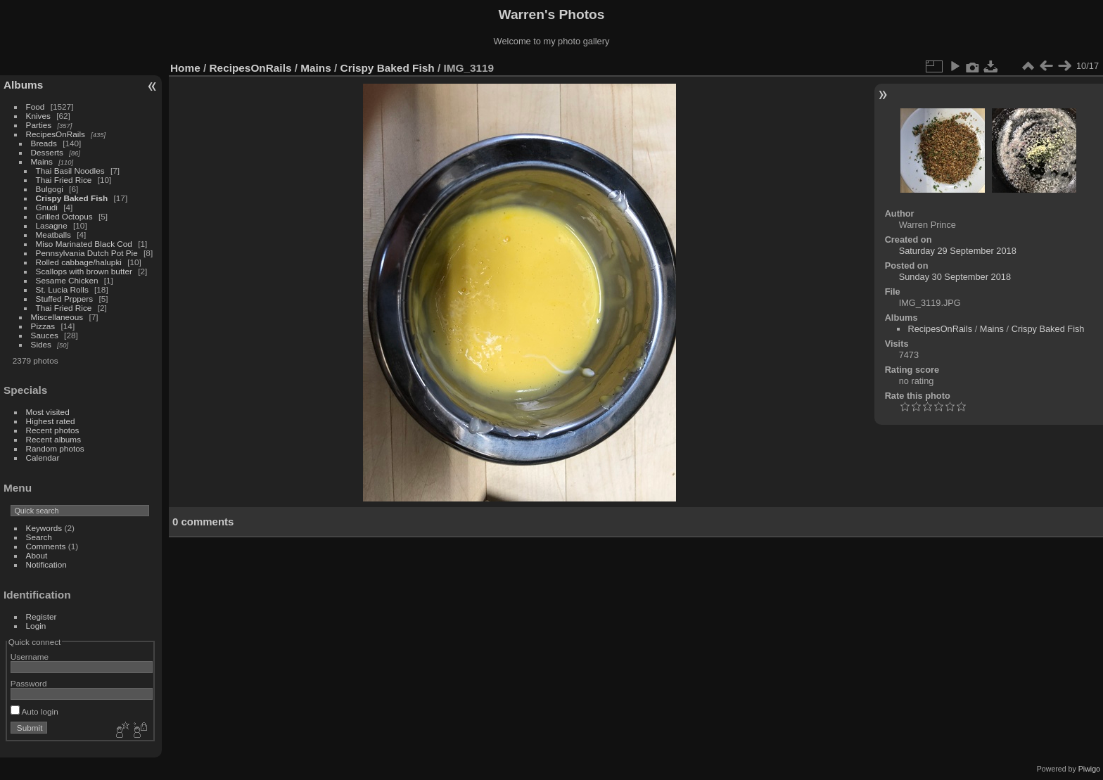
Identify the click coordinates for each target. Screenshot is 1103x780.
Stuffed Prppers (65, 298)
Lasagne (52, 225)
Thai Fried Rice (64, 179)
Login (36, 625)
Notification (46, 564)
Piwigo (1089, 769)
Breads (44, 143)
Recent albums (53, 439)
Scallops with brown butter (85, 271)
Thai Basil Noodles (70, 170)
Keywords (44, 527)
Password (29, 683)
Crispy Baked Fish (72, 198)
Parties (39, 124)
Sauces (44, 335)
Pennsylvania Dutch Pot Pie (87, 252)
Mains (42, 161)
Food (35, 106)
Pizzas (43, 326)
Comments (46, 546)
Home (185, 68)
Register (41, 616)
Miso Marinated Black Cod (84, 243)
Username (30, 656)
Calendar (43, 457)
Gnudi (47, 207)
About (37, 555)
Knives (38, 115)
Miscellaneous (57, 316)
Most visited (48, 411)
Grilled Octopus (65, 216)
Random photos (55, 448)
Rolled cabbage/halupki (79, 262)
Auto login (34, 711)
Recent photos (52, 430)
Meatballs (55, 234)
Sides (41, 344)
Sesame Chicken (68, 280)
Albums (23, 85)
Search (39, 537)
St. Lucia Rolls (62, 289)
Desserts (47, 152)
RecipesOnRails (55, 134)
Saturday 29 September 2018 (957, 250)
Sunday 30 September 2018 (955, 276)
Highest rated (50, 421)
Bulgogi (49, 188)
